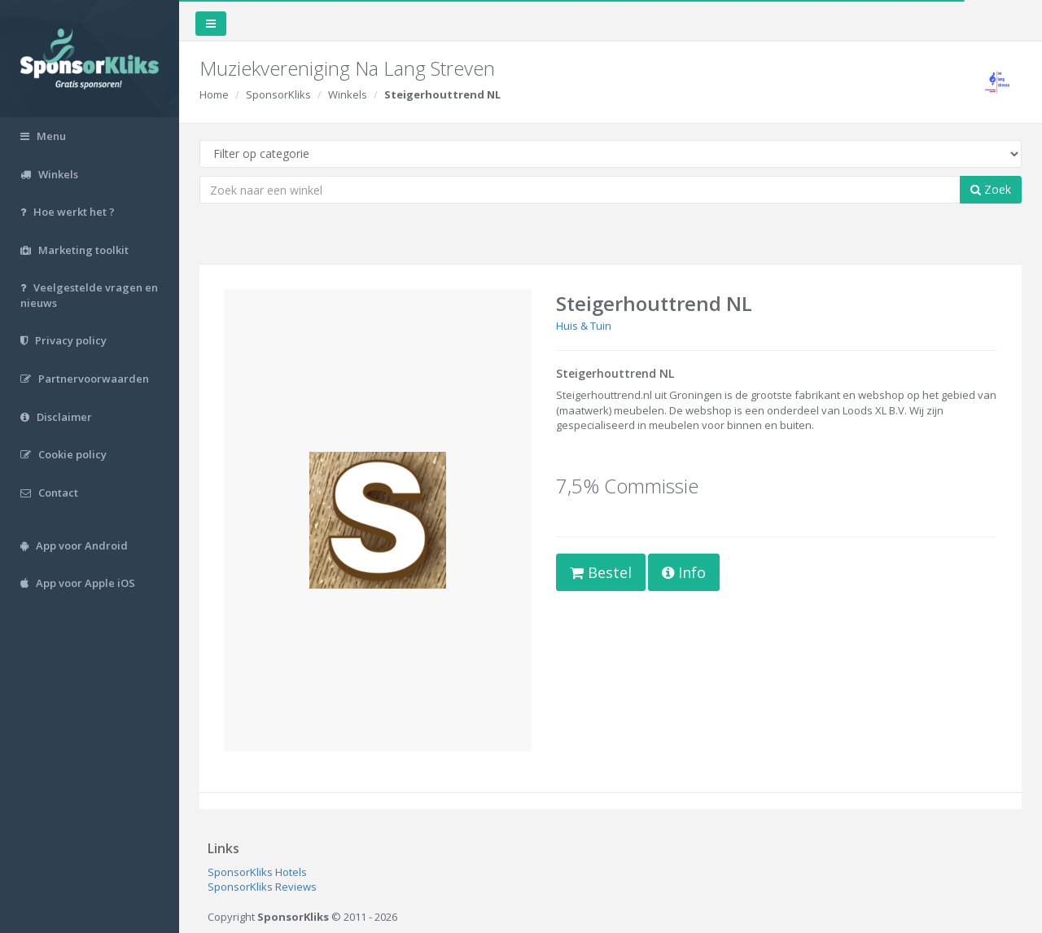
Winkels (347, 94)
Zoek (990, 189)
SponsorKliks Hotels (257, 872)
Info (684, 572)
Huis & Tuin (583, 325)
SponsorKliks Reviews (262, 886)
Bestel (601, 572)
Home (214, 94)
